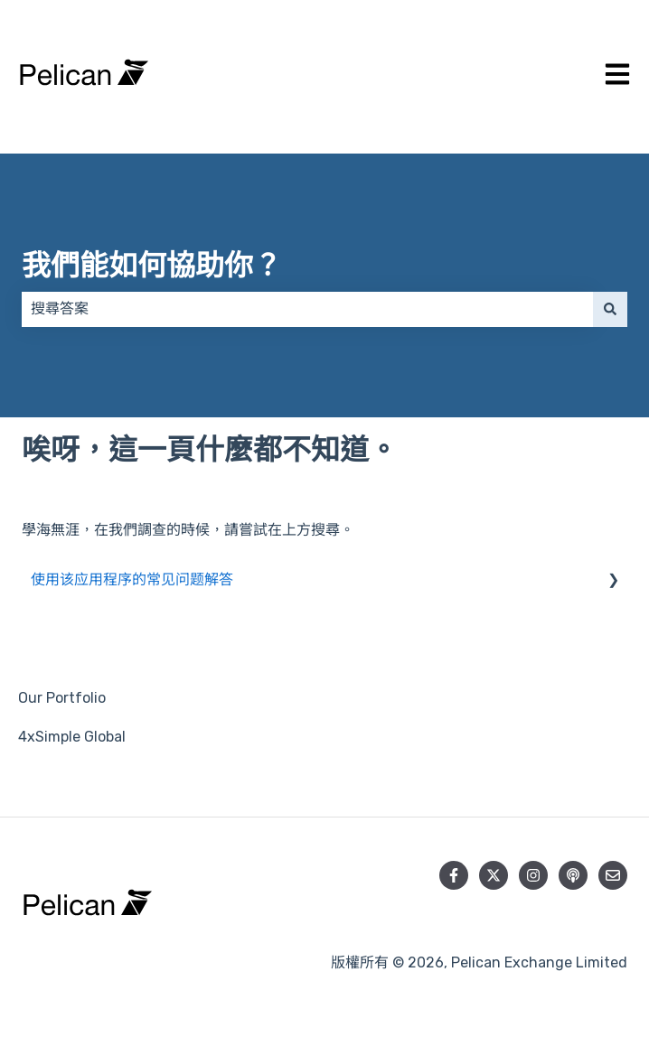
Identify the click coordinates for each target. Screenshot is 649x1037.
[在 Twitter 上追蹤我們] (493, 875)
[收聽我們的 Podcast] (573, 875)
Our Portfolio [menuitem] (62, 697)
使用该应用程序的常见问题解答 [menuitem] (132, 579)
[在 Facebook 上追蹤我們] (453, 875)
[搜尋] (610, 309)
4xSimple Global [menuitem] (72, 736)
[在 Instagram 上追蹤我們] (533, 875)
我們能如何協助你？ (152, 265)
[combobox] (307, 309)
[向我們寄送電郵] (612, 875)
